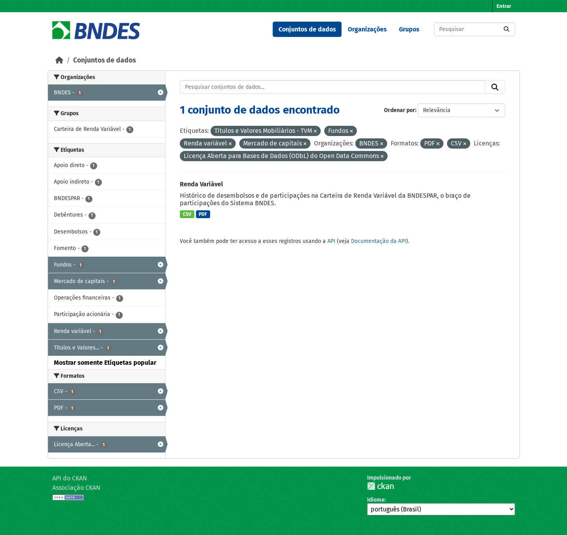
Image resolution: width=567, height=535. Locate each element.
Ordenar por (399, 110)
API (331, 241)
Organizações (367, 29)
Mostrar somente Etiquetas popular (105, 362)
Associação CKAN (76, 487)
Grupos (409, 29)
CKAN (380, 486)
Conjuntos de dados (307, 29)
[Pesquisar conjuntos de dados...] (474, 29)
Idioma (375, 499)
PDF (203, 214)
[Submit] (506, 29)
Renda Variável (201, 184)
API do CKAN (69, 478)
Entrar (504, 6)
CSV (187, 214)
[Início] (59, 60)
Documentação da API (378, 241)
